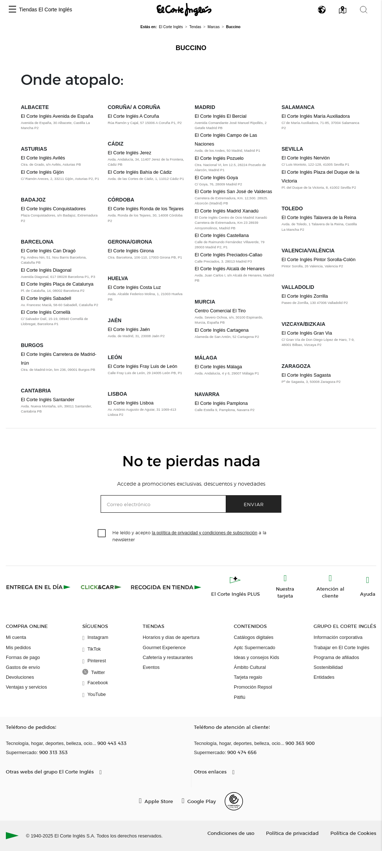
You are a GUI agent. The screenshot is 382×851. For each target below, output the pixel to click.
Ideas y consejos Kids (256, 657)
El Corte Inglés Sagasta (306, 375)
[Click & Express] (39, 587)
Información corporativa (338, 637)
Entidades (324, 677)
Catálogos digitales (253, 637)
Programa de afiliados (336, 657)
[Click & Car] (101, 587)
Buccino (191, 48)
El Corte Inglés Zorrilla (305, 296)
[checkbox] (102, 533)
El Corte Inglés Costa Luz (134, 287)
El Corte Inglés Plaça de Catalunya (57, 284)
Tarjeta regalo (248, 677)
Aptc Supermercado (254, 647)
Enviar (254, 504)
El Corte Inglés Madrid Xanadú (226, 211)
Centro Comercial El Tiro (220, 310)
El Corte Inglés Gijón (42, 172)
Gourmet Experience (164, 647)
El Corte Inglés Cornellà (45, 312)
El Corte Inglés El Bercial (221, 116)
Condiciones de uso (230, 832)
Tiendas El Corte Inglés (45, 9)
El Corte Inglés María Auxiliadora (316, 116)
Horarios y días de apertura (171, 637)
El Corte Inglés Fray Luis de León (142, 366)
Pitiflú (239, 697)
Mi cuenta (16, 637)
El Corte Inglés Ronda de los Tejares (146, 208)
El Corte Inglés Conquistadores (53, 208)
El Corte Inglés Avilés (43, 158)
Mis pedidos (18, 647)
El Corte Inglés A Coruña (133, 116)
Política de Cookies (353, 832)
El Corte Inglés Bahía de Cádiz (140, 172)
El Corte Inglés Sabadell (46, 298)
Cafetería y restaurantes (168, 657)
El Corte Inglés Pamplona (221, 403)
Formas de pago (23, 657)
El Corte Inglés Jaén (129, 329)
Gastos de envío (23, 667)
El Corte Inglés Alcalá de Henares (230, 268)
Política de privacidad (292, 832)
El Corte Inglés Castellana (222, 235)
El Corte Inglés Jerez (129, 152)
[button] (12, 9)
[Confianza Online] (234, 801)
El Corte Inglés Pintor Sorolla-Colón (319, 259)
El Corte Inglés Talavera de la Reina (319, 217)
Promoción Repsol (253, 687)
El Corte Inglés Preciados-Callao (228, 254)
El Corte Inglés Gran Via (307, 333)
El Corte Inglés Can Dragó (48, 250)
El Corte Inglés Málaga (218, 366)
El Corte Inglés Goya (216, 177)
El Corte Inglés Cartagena (221, 330)
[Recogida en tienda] (166, 587)
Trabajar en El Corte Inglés (341, 647)
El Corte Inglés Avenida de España (57, 116)
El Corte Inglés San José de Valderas (233, 191)
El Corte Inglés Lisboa (131, 403)
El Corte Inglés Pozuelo (219, 158)
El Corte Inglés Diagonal (46, 270)
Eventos (151, 667)
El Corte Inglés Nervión (306, 158)
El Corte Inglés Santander (48, 399)
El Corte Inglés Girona (131, 250)
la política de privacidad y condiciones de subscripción (204, 532)
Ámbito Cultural (250, 667)
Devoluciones (20, 677)
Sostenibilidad (328, 667)
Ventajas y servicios (26, 687)
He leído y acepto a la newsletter (189, 535)
